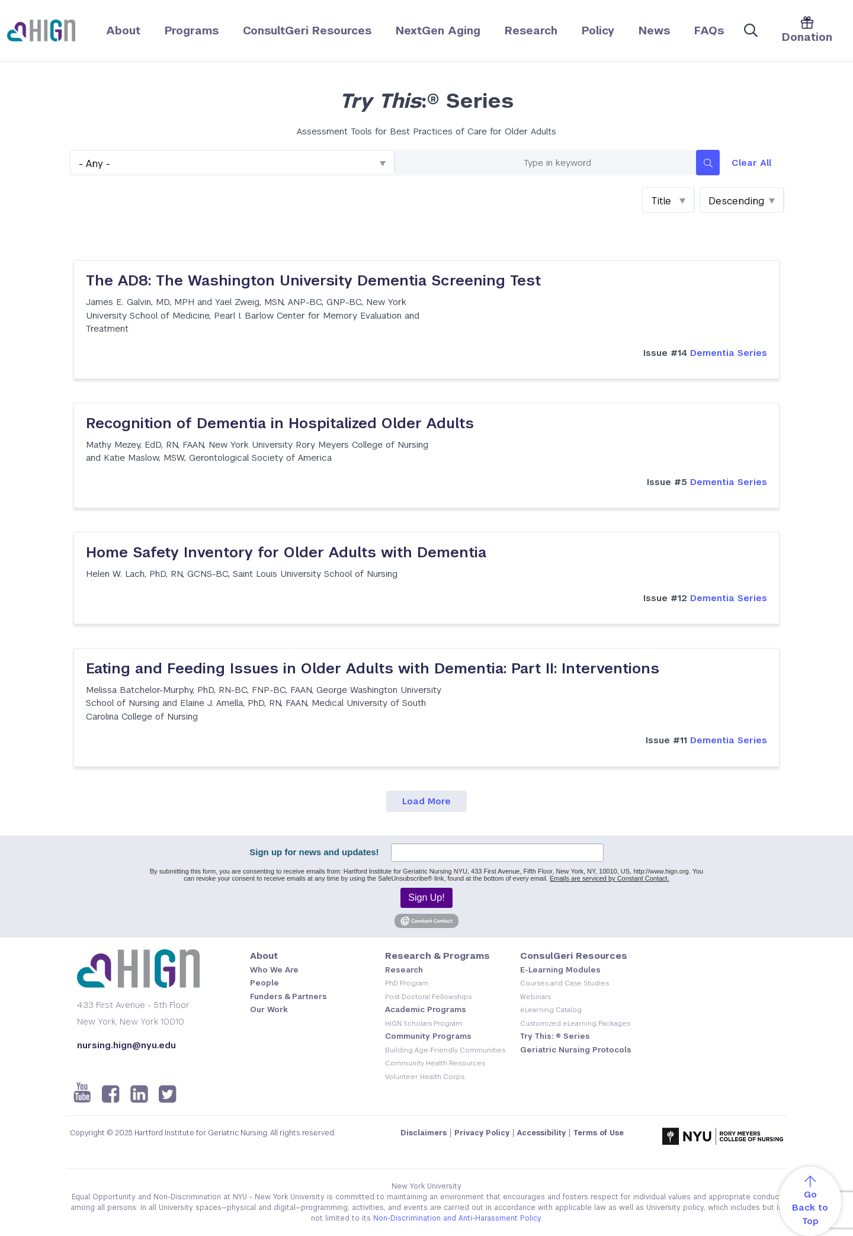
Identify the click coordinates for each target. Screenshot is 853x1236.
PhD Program (406, 983)
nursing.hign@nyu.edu (126, 1045)
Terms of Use (598, 1133)
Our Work (269, 1009)
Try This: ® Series (555, 1036)
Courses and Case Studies (564, 983)
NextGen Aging (438, 30)
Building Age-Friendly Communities (445, 1050)
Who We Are (274, 970)
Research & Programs (437, 955)
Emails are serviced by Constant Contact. (609, 878)
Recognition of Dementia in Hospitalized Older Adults (280, 423)
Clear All (751, 162)
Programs (192, 30)
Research (531, 30)
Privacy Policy (481, 1133)
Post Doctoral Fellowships (428, 997)
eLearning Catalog (551, 1010)
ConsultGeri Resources (307, 30)
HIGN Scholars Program (423, 1023)
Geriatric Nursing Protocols (575, 1050)
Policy (598, 30)
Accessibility (541, 1133)
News (654, 30)
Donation (807, 30)
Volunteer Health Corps (424, 1077)
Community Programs (428, 1036)
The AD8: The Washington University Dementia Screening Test (313, 280)
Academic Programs (425, 1009)
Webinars (535, 997)
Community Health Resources (435, 1063)
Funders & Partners (288, 996)
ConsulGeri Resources (573, 955)
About (123, 30)
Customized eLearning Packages (575, 1023)
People (264, 983)
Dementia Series (705, 352)
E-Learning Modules (560, 970)
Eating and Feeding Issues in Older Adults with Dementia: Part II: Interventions (372, 668)
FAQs (709, 30)
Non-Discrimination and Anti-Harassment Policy (457, 1218)
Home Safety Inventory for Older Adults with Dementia (286, 552)
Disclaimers (423, 1133)
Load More (426, 801)
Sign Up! (426, 898)
